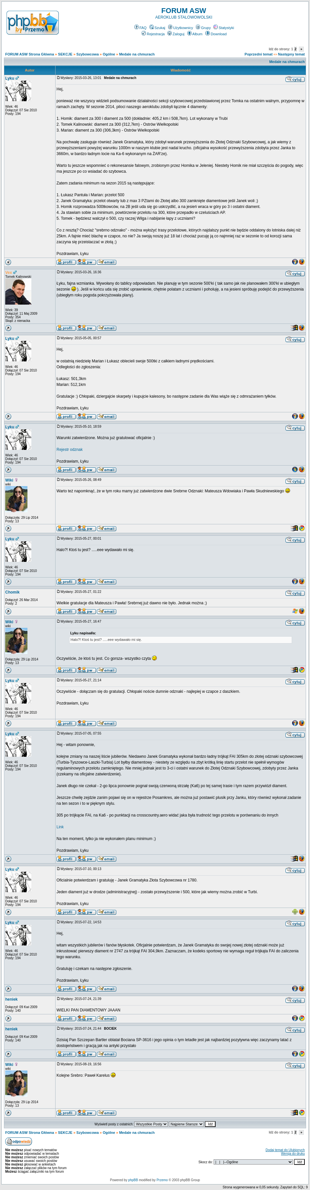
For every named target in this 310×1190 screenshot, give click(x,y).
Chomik (12, 592)
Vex (8, 272)
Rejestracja (153, 34)
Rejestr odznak (70, 449)
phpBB (133, 1180)
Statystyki (224, 28)
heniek (11, 999)
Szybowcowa (87, 54)
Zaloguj (176, 34)
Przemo (162, 1180)
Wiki (9, 480)
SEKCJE (65, 54)
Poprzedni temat (259, 54)
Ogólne (109, 54)
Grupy (203, 28)
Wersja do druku (293, 1153)
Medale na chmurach (137, 54)
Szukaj (157, 28)
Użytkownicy (180, 28)
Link (60, 827)
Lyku (9, 78)
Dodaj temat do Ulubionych (285, 1150)
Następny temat (291, 54)
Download (216, 34)
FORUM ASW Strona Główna (29, 54)
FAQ (141, 28)
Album (195, 34)
